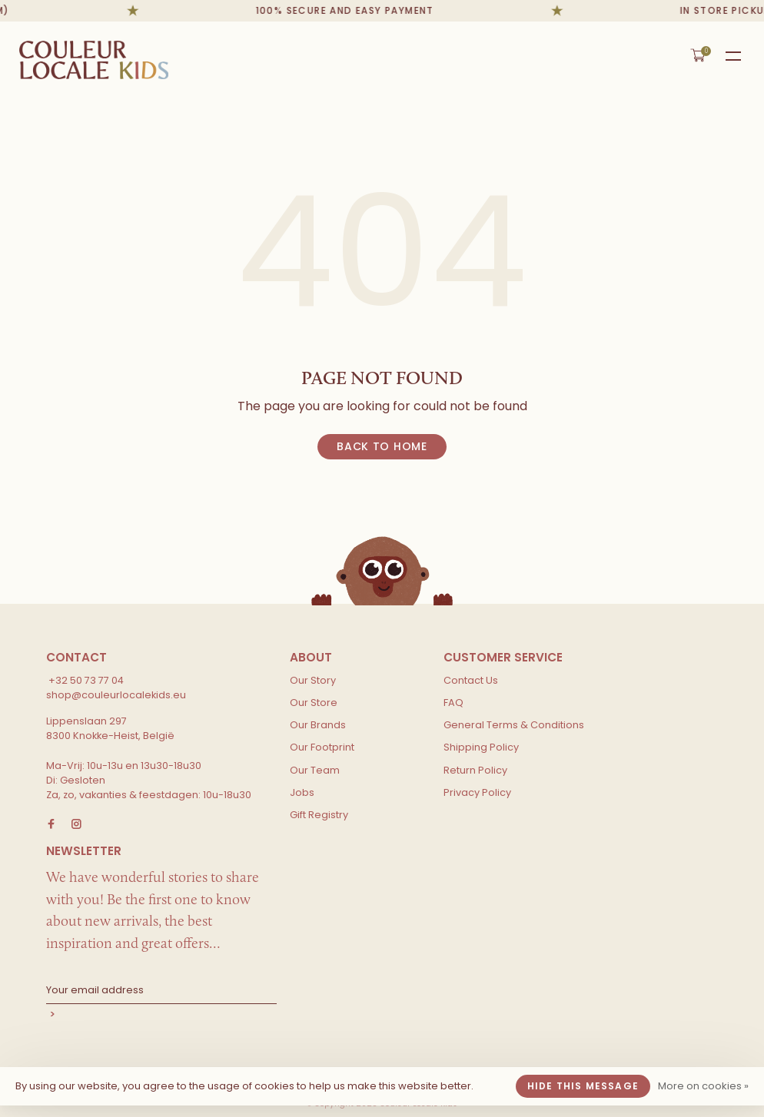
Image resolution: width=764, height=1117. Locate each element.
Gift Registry (319, 814)
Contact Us (470, 680)
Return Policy (475, 770)
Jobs (302, 792)
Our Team (315, 770)
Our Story (313, 680)
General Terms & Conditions (513, 724)
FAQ (453, 702)
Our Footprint (322, 747)
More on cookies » (703, 1086)
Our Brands (318, 724)
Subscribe (161, 1016)
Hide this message (583, 1085)
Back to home (382, 446)
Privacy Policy (477, 792)
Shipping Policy (481, 747)
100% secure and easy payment (349, 10)
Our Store (313, 702)
